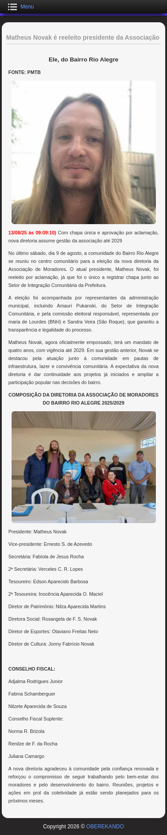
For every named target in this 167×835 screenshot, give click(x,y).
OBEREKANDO (105, 826)
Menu (27, 7)
